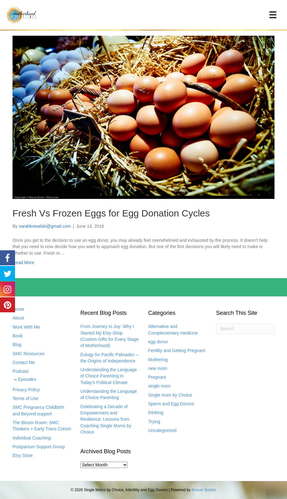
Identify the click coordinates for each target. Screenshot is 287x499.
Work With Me (26, 327)
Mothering (158, 359)
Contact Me (24, 362)
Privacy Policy (26, 389)
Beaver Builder (204, 490)
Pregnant (157, 377)
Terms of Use (25, 398)
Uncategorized (162, 430)
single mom (159, 385)
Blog (17, 344)
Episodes (27, 379)
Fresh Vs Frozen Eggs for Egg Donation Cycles (111, 213)
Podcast (20, 371)
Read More (23, 262)
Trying (154, 421)
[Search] (245, 328)
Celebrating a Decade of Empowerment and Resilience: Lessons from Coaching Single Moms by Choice (105, 419)
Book (18, 335)
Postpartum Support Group (39, 446)
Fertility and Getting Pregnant (176, 350)
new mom (157, 368)
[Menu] (273, 15)
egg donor (158, 341)
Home (18, 309)
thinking (155, 412)
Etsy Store (23, 455)
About (18, 317)
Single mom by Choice (170, 395)
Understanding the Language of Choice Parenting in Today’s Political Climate (108, 376)
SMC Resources (28, 353)
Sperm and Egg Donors (171, 403)
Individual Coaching (32, 437)
